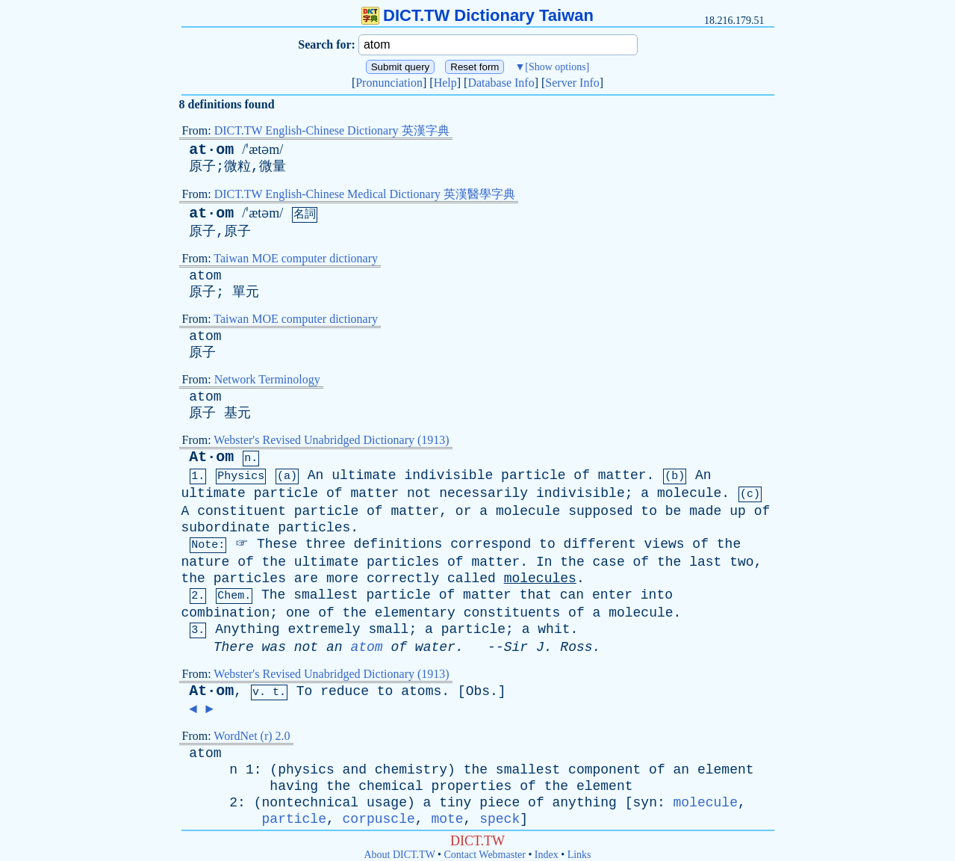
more (342, 578)
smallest (325, 594)
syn (645, 802)
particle (533, 475)
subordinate (225, 527)
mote (447, 819)
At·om (211, 457)
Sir (516, 647)
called (471, 578)
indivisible (448, 475)
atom (205, 275)
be (673, 511)
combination (225, 612)
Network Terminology (267, 379)
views (664, 544)
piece (499, 802)
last (705, 562)
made (705, 511)
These (277, 544)
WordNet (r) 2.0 (252, 735)
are (306, 578)
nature (205, 562)
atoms (421, 691)
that (536, 594)
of (581, 475)
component (604, 769)
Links (579, 854)
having (294, 786)
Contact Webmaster (485, 854)
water (435, 647)
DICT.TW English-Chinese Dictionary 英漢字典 (331, 130)
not (419, 493)
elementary (415, 612)
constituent (241, 511)
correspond (490, 544)
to (649, 511)
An (316, 475)
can (572, 594)
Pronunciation (389, 82)
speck (499, 819)
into (657, 594)
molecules (540, 578)
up (738, 511)
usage (387, 802)
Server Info (572, 82)
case (609, 562)
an (334, 647)
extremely (323, 629)
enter (612, 594)
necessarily (483, 493)
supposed (600, 511)
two (741, 562)
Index (547, 854)
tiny (455, 802)
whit (554, 629)
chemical (390, 786)
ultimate (364, 475)
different (600, 544)
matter (622, 475)
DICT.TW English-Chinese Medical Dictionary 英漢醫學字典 (364, 194)
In (544, 562)
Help (445, 82)
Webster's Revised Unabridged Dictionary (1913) (331, 439)
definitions (398, 544)
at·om (211, 149)
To (304, 691)
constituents (512, 612)
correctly (403, 578)
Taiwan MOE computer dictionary (296, 258)
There (234, 647)
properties (471, 786)
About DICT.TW (399, 854)
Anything (247, 629)
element (725, 769)
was (274, 647)
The (273, 594)
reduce (344, 691)
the (729, 544)
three (325, 544)
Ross (576, 647)
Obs (478, 691)
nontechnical (310, 802)
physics (306, 769)
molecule (689, 493)
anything (585, 802)
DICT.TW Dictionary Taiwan (477, 15)
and (355, 769)
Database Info (500, 82)
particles (314, 527)
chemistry (411, 769)
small (388, 629)
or (463, 511)
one (298, 612)
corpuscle (379, 819)
